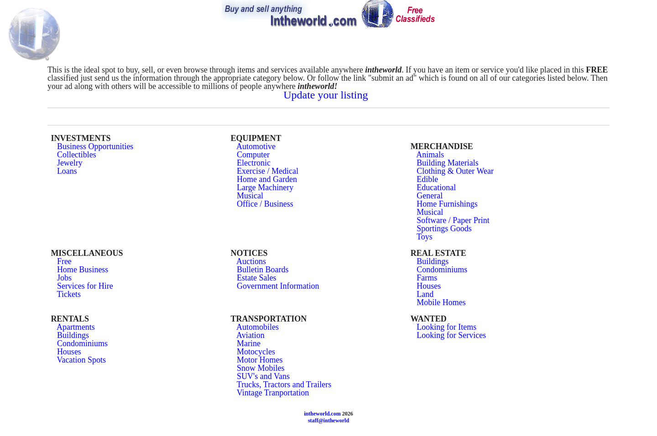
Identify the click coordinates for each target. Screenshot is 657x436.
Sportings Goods (444, 228)
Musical (250, 195)
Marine (249, 343)
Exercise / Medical (267, 171)
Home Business (83, 269)
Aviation (250, 335)
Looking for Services (451, 335)
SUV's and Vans (263, 376)
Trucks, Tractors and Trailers (284, 384)
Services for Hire (85, 286)
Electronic (254, 162)
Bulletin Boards (263, 269)
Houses (429, 286)
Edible (427, 179)
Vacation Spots (81, 359)
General (430, 195)
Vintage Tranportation (273, 392)
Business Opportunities (95, 146)
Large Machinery (265, 187)
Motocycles (256, 351)
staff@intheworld (328, 420)
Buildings (432, 261)
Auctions (251, 261)
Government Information (278, 286)
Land (425, 294)
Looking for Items (446, 327)
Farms (427, 277)
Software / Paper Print (453, 220)
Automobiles (257, 327)
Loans (67, 171)
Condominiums (442, 269)
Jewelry (70, 162)
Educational (436, 187)
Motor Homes (260, 359)
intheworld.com (322, 413)
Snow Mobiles (261, 368)
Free (64, 261)
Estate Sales (256, 277)
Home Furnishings (447, 203)
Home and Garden (267, 179)
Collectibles (76, 154)
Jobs (64, 277)
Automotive (256, 146)
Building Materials (447, 162)
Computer (253, 154)
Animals (430, 154)
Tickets (69, 294)
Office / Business (265, 203)
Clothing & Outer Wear (455, 171)
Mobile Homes (441, 302)
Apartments (76, 327)
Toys (425, 236)
